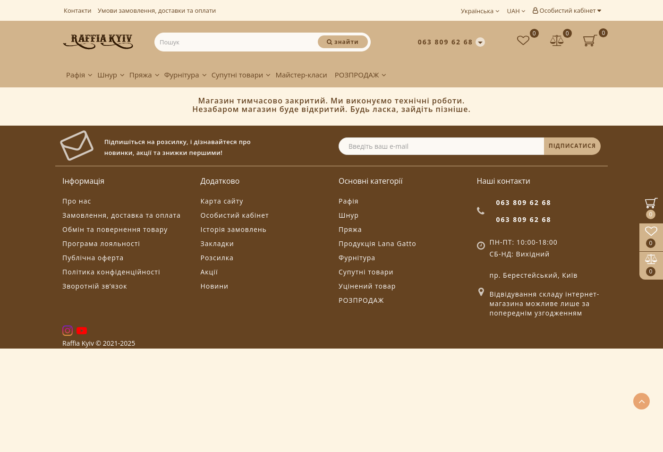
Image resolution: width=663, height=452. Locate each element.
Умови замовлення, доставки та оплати (157, 10)
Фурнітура (185, 74)
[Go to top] (641, 401)
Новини (215, 389)
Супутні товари (241, 74)
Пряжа (144, 74)
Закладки (217, 347)
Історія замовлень (234, 333)
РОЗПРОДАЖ (360, 74)
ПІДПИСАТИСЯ (572, 250)
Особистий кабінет (567, 10)
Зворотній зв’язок (94, 389)
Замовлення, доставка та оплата (121, 319)
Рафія (79, 74)
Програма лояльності (101, 347)
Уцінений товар (367, 389)
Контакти (77, 10)
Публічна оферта (93, 361)
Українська (480, 11)
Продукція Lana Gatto (377, 347)
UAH (516, 11)
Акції (209, 375)
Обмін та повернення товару (115, 333)
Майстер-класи (301, 74)
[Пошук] (342, 41)
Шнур (111, 74)
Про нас (76, 304)
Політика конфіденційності (111, 375)
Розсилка (217, 361)
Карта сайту (222, 304)
